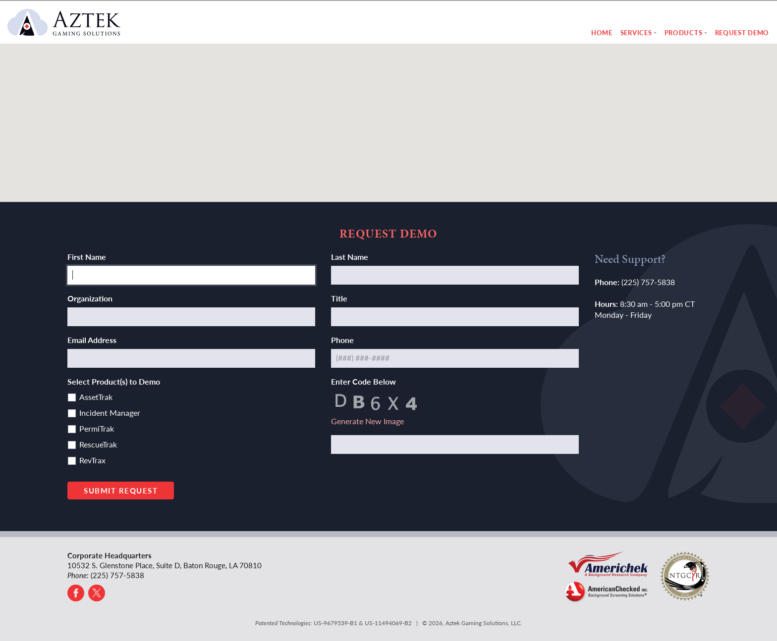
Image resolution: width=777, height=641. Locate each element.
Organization (89, 298)
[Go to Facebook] (75, 593)
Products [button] (684, 33)
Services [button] (636, 33)
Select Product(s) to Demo (113, 381)
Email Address (91, 340)
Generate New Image (367, 421)
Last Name (349, 256)
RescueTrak (98, 444)
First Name (86, 256)
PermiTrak (96, 428)
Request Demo (742, 33)
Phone (342, 340)
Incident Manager (109, 412)
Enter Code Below (363, 381)
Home (601, 33)
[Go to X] (96, 593)
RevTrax (92, 460)
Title (339, 298)
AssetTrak (95, 396)
